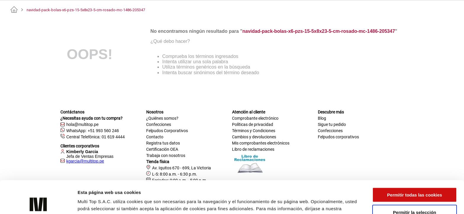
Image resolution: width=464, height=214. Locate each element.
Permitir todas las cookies (414, 162)
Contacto (154, 136)
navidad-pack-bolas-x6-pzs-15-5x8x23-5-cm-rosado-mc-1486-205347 (86, 10)
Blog (322, 118)
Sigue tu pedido (332, 124)
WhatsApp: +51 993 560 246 (92, 130)
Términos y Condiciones (253, 130)
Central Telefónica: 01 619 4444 (95, 136)
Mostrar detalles (318, 202)
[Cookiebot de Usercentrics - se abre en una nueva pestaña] (38, 202)
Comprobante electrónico (255, 118)
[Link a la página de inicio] (14, 10)
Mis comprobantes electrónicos (260, 143)
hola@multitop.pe (82, 124)
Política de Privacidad (102, 183)
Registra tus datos (163, 143)
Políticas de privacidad (252, 124)
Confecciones (158, 124)
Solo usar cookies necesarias (415, 197)
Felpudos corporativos (338, 136)
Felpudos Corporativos (167, 130)
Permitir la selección (414, 179)
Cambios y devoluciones (254, 136)
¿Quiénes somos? (162, 118)
